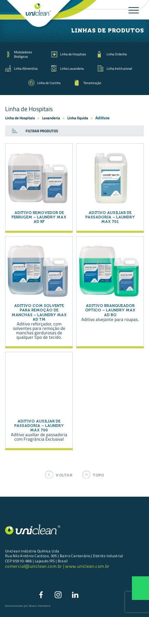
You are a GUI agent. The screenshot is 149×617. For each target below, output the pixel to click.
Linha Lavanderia (72, 68)
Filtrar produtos (42, 131)
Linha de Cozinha (48, 82)
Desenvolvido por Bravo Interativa (27, 605)
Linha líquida (77, 118)
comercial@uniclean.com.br (34, 566)
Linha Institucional (119, 68)
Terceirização (92, 82)
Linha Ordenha (117, 54)
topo (93, 475)
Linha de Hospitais (73, 54)
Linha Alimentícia (26, 68)
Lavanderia (51, 118)
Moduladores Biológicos (23, 54)
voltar (59, 475)
